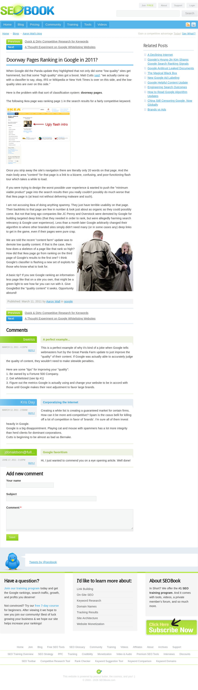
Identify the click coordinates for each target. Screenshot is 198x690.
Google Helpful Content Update (168, 82)
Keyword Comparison (139, 661)
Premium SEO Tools (148, 654)
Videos (102, 24)
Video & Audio (124, 654)
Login (192, 5)
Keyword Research (89, 600)
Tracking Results (87, 612)
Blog (21, 24)
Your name (13, 480)
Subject (11, 494)
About (164, 5)
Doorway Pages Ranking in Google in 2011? (51, 60)
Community (53, 24)
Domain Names (87, 606)
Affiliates (137, 647)
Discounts (184, 654)
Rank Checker (83, 661)
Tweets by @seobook (43, 562)
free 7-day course (47, 605)
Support (178, 5)
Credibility (87, 654)
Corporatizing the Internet (60, 402)
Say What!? (189, 33)
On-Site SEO (85, 594)
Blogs (16, 33)
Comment (13, 507)
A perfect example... (56, 339)
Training (72, 24)
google (68, 301)
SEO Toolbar (29, 661)
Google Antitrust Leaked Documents (171, 68)
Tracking (72, 654)
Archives (163, 647)
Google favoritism (55, 452)
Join (148, 5)
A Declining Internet (160, 54)
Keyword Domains (166, 661)
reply (31, 350)
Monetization (105, 654)
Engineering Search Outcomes (167, 87)
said (97, 75)
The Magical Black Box (162, 73)
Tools (88, 24)
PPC (60, 654)
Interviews (169, 654)
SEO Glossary (77, 647)
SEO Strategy (45, 654)
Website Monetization (90, 624)
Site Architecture (87, 618)
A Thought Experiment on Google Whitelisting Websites (60, 47)
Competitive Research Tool (55, 661)
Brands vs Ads (157, 109)
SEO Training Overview (20, 654)
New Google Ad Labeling (163, 77)
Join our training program (22, 588)
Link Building (85, 589)
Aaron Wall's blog (32, 33)
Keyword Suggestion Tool (109, 661)
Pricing (34, 24)
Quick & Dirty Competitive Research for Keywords (56, 41)
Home (7, 24)
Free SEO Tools (56, 647)
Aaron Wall (53, 301)
